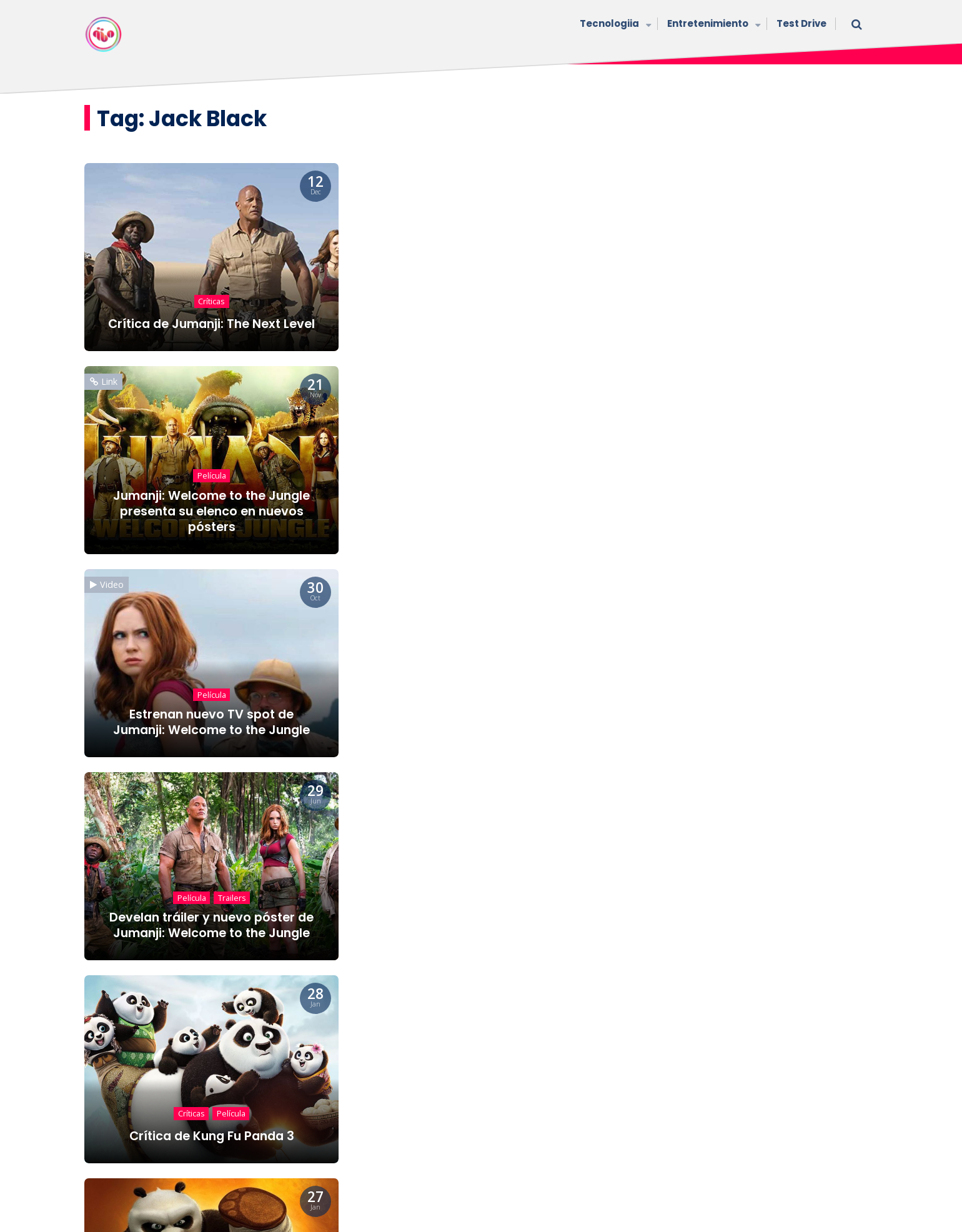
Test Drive (801, 23)
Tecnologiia (614, 24)
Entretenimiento (712, 24)
